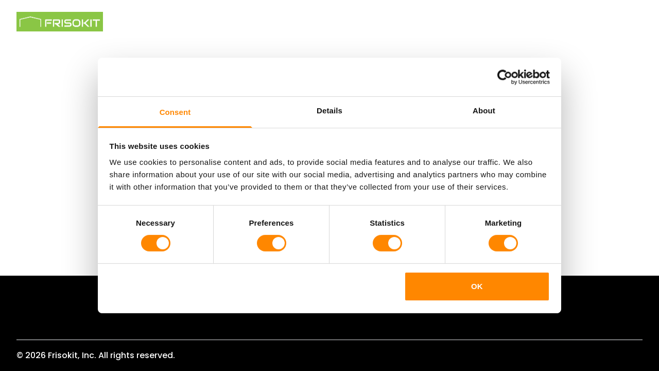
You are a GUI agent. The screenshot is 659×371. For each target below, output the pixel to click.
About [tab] (484, 110)
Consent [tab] (175, 112)
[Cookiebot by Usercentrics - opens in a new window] (505, 77)
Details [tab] (329, 110)
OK (477, 286)
